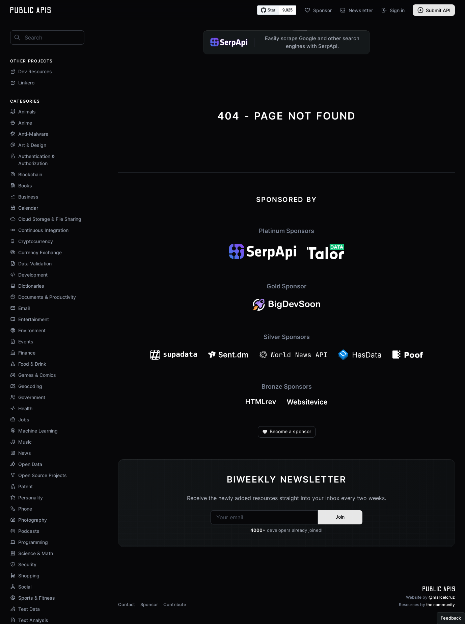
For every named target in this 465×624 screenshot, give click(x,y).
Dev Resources (31, 71)
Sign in (393, 10)
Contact (126, 604)
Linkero (22, 82)
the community (440, 604)
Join (340, 517)
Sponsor (318, 10)
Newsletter (356, 10)
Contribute (174, 604)
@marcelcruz (442, 597)
